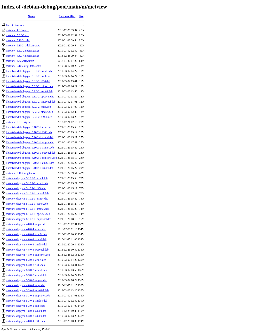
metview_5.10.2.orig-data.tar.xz (23, 65)
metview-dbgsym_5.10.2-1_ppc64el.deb (28, 213)
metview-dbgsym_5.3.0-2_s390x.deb (26, 315)
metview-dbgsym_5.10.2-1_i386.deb (26, 188)
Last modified (67, 16)
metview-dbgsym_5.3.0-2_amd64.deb (26, 300)
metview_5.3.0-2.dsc (17, 35)
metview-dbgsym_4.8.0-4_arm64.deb (26, 234)
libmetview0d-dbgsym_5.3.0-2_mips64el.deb (31, 101)
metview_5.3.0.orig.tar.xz (20, 122)
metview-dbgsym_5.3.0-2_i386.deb (25, 264)
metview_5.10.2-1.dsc (18, 40)
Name (31, 16)
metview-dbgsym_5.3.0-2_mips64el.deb (28, 295)
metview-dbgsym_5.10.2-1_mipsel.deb (27, 193)
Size (81, 16)
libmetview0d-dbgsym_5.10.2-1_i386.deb (29, 132)
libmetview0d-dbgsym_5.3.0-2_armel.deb (29, 71)
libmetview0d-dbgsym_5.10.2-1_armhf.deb (29, 137)
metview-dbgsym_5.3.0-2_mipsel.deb (26, 280)
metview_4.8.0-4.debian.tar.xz (22, 55)
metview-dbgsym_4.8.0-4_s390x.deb (26, 310)
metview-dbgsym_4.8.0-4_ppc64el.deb (27, 249)
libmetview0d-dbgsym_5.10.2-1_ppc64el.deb (31, 152)
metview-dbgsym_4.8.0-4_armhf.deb (26, 239)
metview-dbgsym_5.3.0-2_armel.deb (26, 259)
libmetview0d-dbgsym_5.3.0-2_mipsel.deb (29, 86)
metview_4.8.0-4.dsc (17, 30)
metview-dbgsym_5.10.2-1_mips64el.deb (28, 219)
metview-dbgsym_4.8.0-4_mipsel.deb (26, 224)
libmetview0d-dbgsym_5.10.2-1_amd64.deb (30, 162)
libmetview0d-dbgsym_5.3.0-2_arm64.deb (29, 91)
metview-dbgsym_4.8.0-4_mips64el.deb (28, 254)
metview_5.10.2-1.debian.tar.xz (23, 45)
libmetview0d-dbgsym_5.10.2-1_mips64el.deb (31, 157)
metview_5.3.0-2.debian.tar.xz (22, 50)
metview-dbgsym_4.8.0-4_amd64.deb (26, 244)
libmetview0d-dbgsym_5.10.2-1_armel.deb (29, 127)
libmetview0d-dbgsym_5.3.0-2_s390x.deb (29, 116)
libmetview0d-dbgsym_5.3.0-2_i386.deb (28, 81)
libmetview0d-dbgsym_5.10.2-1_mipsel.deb (30, 142)
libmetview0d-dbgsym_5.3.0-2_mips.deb (28, 106)
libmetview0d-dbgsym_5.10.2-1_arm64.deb (30, 147)
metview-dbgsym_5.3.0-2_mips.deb (25, 305)
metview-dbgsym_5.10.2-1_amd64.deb (27, 208)
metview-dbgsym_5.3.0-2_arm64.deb (26, 270)
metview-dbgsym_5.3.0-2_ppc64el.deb (27, 290)
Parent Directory (15, 25)
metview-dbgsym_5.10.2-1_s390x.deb (27, 203)
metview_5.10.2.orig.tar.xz (20, 173)
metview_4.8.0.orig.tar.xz (20, 60)
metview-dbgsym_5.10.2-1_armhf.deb (27, 183)
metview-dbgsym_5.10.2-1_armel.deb (27, 178)
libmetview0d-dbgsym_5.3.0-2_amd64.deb (29, 111)
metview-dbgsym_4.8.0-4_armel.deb (26, 229)
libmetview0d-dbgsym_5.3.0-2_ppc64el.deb (30, 96)
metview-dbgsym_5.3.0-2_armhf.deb (26, 275)
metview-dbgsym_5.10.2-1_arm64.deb (27, 198)
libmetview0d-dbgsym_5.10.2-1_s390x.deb (29, 168)
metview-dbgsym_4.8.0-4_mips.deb (25, 285)
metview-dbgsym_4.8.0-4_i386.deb (25, 321)
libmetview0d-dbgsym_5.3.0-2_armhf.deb (29, 76)
